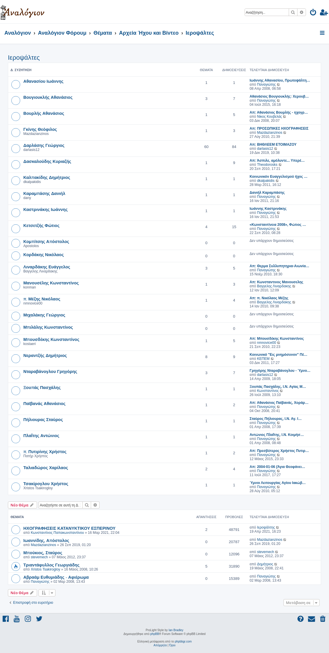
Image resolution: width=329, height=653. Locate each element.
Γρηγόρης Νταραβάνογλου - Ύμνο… (280, 371)
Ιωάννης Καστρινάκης (268, 209)
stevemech (39, 557)
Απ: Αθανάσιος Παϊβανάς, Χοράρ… (279, 403)
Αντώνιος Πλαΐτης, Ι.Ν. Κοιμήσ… (277, 435)
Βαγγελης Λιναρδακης (274, 286)
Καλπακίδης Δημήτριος (46, 177)
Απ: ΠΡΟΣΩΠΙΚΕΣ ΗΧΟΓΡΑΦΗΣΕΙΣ (279, 128)
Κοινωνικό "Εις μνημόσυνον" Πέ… (278, 355)
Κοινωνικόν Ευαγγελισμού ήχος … (278, 177)
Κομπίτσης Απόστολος (46, 241)
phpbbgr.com (183, 641)
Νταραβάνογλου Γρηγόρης (50, 371)
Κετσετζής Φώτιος (41, 225)
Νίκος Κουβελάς (269, 117)
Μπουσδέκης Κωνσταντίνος (51, 339)
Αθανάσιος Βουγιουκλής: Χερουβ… (279, 96)
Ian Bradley (175, 630)
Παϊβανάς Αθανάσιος (44, 403)
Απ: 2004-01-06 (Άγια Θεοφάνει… (277, 467)
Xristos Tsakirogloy (45, 569)
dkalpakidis (265, 181)
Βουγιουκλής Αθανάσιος (47, 97)
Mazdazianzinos (269, 133)
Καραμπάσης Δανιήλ (44, 193)
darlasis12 (265, 149)
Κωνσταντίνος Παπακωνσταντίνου (57, 533)
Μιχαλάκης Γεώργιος (44, 314)
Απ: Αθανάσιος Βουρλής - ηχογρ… (279, 112)
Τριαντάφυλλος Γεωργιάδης (51, 564)
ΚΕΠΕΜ (263, 359)
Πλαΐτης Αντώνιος (41, 435)
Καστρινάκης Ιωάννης (45, 209)
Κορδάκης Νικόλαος (43, 254)
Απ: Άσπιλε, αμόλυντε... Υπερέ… (277, 161)
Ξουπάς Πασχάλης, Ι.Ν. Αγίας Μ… (278, 387)
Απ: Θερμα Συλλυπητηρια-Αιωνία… (279, 266)
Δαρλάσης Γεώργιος (44, 145)
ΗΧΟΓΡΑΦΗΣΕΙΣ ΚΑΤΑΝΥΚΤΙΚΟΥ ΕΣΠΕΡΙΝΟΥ (69, 528)
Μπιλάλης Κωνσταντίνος (48, 327)
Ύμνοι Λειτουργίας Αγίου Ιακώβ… (278, 483)
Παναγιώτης (266, 84)
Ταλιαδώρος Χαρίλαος (45, 467)
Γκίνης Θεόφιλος (40, 129)
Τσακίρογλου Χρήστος (45, 483)
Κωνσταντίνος (268, 391)
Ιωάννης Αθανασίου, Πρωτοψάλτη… (280, 80)
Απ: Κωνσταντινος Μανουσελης (276, 282)
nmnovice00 (266, 343)
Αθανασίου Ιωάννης (43, 81)
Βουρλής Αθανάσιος (43, 113)
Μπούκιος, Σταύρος (42, 552)
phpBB (154, 634)
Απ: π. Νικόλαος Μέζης (269, 298)
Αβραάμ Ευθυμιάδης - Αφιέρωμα (56, 577)
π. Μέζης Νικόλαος (41, 298)
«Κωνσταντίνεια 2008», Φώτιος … (278, 225)
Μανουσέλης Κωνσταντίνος (51, 282)
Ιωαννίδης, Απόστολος (46, 540)
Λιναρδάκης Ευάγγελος (46, 266)
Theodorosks (267, 165)
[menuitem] (313, 13)
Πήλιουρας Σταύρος (43, 419)
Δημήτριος (265, 564)
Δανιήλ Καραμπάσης (267, 193)
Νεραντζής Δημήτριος (45, 355)
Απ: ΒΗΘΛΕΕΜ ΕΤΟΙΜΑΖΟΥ (273, 144)
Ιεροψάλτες (24, 57)
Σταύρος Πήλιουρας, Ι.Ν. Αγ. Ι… (276, 419)
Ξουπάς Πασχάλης (42, 387)
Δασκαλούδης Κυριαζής (47, 161)
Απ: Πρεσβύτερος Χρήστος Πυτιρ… (279, 451)
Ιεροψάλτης (266, 527)
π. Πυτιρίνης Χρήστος (45, 451)
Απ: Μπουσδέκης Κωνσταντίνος (277, 339)
